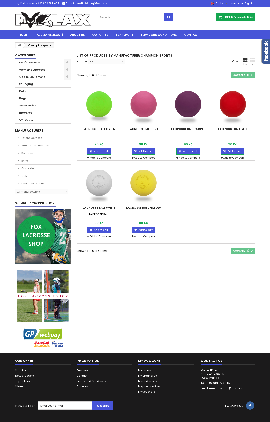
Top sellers (22, 381)
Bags (22, 98)
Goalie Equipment (32, 77)
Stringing (26, 84)
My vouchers (146, 392)
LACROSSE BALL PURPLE (188, 129)
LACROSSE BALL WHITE (99, 207)
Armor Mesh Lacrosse (35, 146)
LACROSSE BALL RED (232, 129)
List (252, 62)
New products (24, 376)
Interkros (25, 113)
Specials (21, 370)
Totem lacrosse (31, 138)
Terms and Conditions (159, 35)
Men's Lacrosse (29, 62)
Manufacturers (29, 130)
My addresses (147, 381)
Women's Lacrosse (32, 70)
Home (23, 35)
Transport (124, 35)
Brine (24, 161)
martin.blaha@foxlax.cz (226, 388)
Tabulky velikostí (49, 35)
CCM (24, 176)
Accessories (27, 106)
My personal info (149, 386)
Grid (245, 62)
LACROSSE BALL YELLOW (143, 207)
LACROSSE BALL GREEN (99, 129)
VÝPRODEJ (26, 120)
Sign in (249, 3)
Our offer (100, 35)
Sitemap (20, 386)
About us (77, 35)
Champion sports (32, 183)
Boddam (27, 153)
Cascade (27, 168)
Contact (191, 35)
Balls (22, 91)
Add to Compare (100, 157)
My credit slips (147, 376)
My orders (145, 370)
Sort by (82, 61)
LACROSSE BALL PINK (143, 129)
